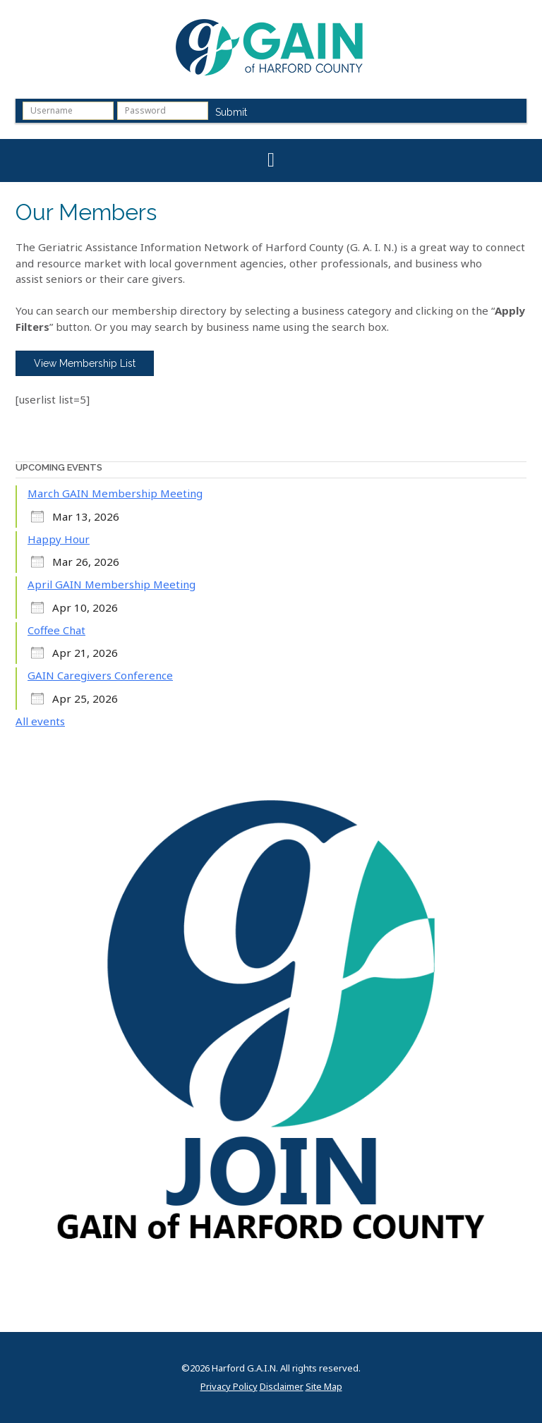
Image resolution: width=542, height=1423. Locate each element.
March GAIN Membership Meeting (115, 493)
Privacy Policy (229, 1386)
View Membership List (85, 363)
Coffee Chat (56, 630)
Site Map (324, 1386)
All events (40, 721)
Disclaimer (281, 1386)
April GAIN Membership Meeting (111, 584)
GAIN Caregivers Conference (100, 675)
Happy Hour (59, 539)
